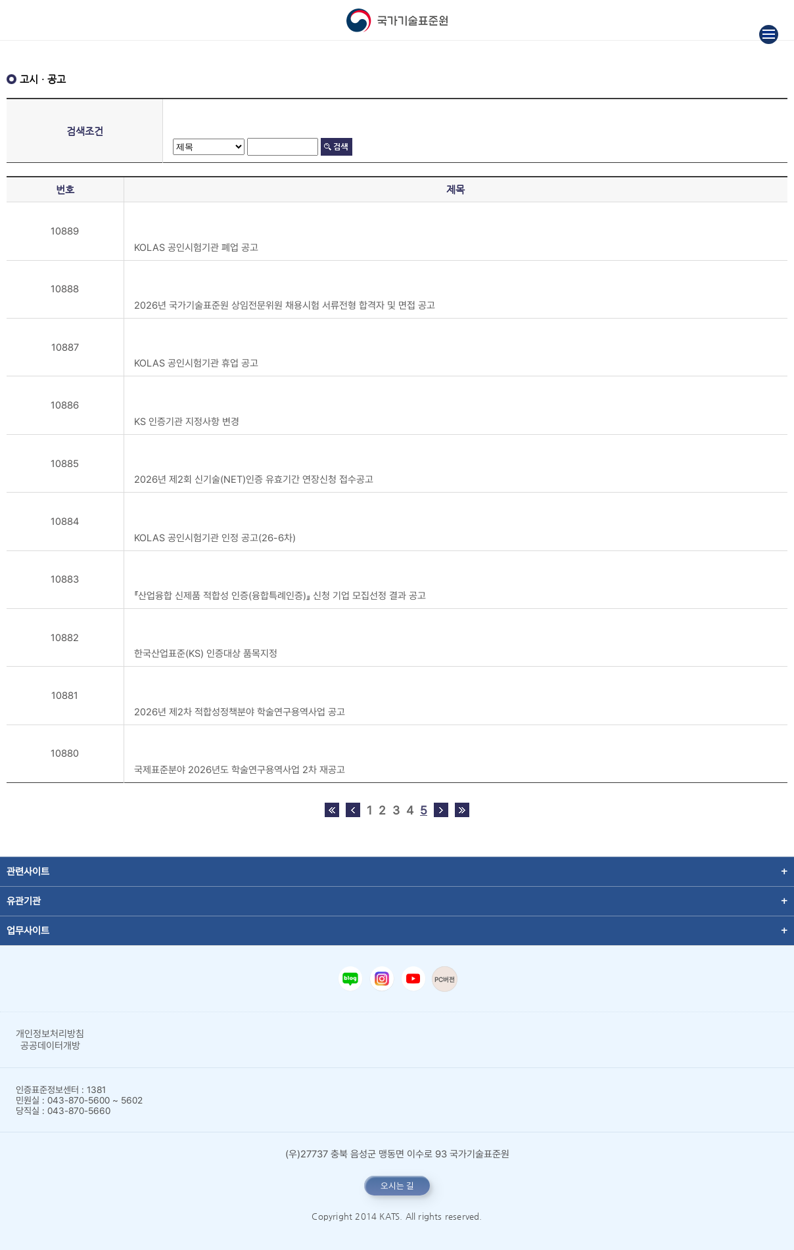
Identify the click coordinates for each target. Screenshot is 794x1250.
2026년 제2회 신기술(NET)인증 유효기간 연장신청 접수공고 (253, 479)
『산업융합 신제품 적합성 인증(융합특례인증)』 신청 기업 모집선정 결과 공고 (280, 596)
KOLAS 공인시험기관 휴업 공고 (196, 363)
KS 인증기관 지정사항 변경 (186, 422)
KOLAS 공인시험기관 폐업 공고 (196, 248)
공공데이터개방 (50, 1046)
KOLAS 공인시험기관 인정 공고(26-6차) (215, 538)
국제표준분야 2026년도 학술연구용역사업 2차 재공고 (239, 770)
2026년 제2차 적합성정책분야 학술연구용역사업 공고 (239, 712)
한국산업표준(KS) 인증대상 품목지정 (205, 653)
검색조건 (84, 131)
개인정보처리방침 (50, 1034)
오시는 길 (397, 1185)
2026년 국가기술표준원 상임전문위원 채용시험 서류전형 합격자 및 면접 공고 (284, 305)
